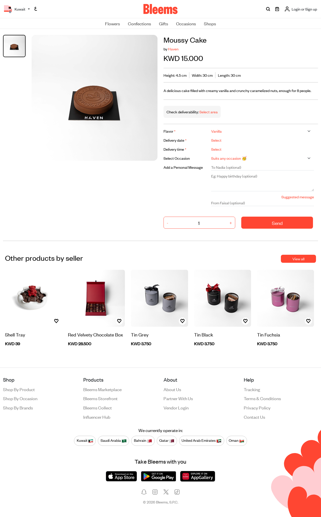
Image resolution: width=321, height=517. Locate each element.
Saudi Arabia (114, 441)
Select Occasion (177, 158)
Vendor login (176, 407)
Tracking (252, 389)
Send (277, 223)
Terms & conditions (262, 398)
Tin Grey (139, 334)
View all (298, 258)
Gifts (163, 23)
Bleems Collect (97, 407)
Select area (208, 111)
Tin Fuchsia (268, 334)
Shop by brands (18, 407)
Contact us (254, 417)
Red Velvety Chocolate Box (95, 334)
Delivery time (175, 149)
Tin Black (203, 334)
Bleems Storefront (100, 398)
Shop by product (19, 389)
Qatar (166, 441)
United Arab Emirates (201, 441)
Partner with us (178, 398)
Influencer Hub (96, 417)
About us (172, 389)
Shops (210, 23)
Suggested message (297, 196)
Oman (236, 441)
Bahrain (143, 441)
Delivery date (175, 140)
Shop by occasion (20, 398)
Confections (139, 23)
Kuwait (85, 441)
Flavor (170, 131)
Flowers (112, 23)
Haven (173, 48)
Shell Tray (15, 334)
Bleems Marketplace (102, 389)
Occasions (186, 23)
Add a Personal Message (183, 167)
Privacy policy (257, 407)
